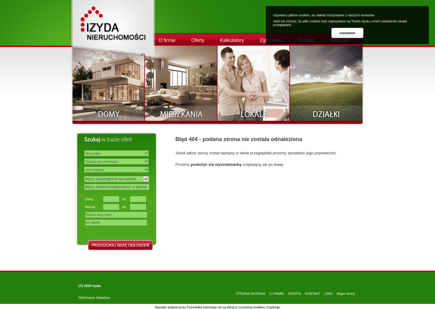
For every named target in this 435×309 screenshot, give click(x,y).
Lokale (254, 83)
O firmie (167, 40)
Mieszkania (181, 83)
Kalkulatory (232, 40)
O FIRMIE (276, 293)
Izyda (96, 286)
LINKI (328, 293)
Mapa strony (346, 293)
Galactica (103, 297)
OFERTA (294, 293)
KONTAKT (313, 293)
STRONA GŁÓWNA (250, 293)
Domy (108, 83)
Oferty (198, 40)
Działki (326, 83)
